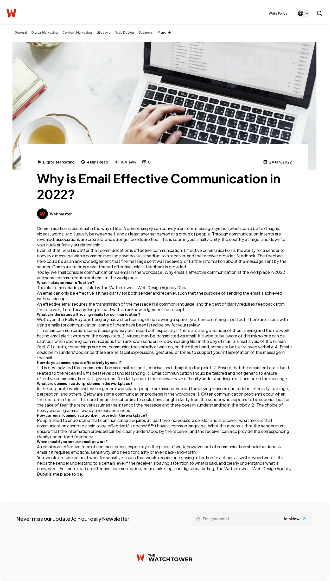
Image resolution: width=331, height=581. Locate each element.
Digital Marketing (44, 32)
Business (146, 32)
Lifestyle (104, 32)
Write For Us (278, 13)
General (21, 32)
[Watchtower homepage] (164, 558)
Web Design (124, 32)
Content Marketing (77, 32)
